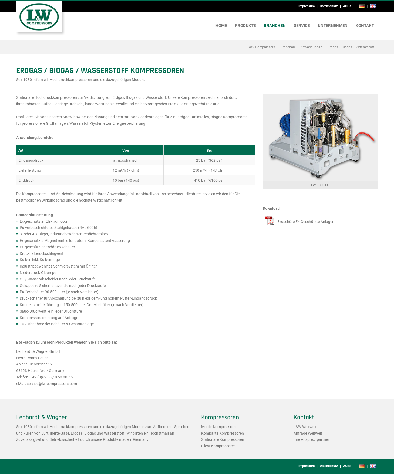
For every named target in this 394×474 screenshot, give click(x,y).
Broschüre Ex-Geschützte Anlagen (305, 221)
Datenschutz (329, 6)
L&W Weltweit (305, 427)
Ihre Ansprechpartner (311, 439)
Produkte (245, 25)
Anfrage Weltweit (308, 433)
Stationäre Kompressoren (222, 439)
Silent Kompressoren (218, 446)
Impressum (306, 6)
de (361, 6)
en (373, 6)
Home (221, 25)
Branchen (275, 25)
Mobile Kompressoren (219, 427)
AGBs (347, 6)
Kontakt (365, 25)
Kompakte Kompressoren (222, 433)
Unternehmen (333, 25)
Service (302, 25)
